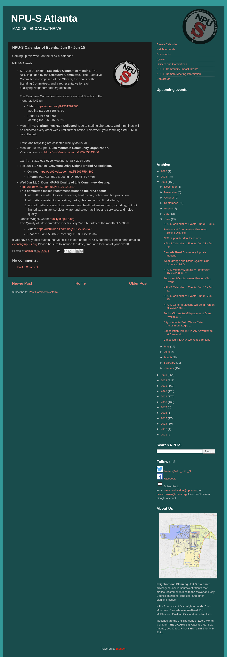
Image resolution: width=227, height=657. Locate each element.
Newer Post (22, 283)
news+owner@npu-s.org (172, 494)
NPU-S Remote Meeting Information (179, 73)
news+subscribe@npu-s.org (181, 490)
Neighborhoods (166, 49)
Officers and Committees (172, 64)
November (171, 192)
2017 (164, 407)
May (167, 346)
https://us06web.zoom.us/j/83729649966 (71, 152)
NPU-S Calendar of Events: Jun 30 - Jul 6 (188, 223)
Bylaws (161, 59)
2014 (164, 423)
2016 (164, 412)
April (167, 351)
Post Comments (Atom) (43, 292)
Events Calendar (167, 44)
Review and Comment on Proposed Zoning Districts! (185, 231)
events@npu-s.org (24, 244)
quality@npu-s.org (62, 219)
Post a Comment (27, 267)
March (168, 357)
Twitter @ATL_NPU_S (174, 471)
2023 (164, 374)
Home (80, 283)
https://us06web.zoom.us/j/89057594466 (66, 171)
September (171, 202)
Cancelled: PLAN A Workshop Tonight (186, 339)
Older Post (138, 283)
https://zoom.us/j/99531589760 (58, 106)
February (170, 362)
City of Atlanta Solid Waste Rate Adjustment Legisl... (183, 324)
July (167, 213)
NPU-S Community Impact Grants (177, 69)
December (171, 186)
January (169, 368)
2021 (164, 385)
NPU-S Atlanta (44, 18)
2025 (164, 176)
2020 (164, 391)
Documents (164, 54)
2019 (164, 396)
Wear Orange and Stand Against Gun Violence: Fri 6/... (186, 262)
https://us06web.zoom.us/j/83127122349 (47, 186)
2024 (164, 181)
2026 (164, 171)
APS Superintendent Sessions (182, 238)
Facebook (166, 478)
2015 (164, 418)
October (169, 197)
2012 (164, 429)
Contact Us (163, 78)
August (169, 208)
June (167, 219)
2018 (164, 402)
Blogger (120, 648)
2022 (164, 380)
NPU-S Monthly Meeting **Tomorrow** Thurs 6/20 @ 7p (186, 271)
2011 (164, 434)
